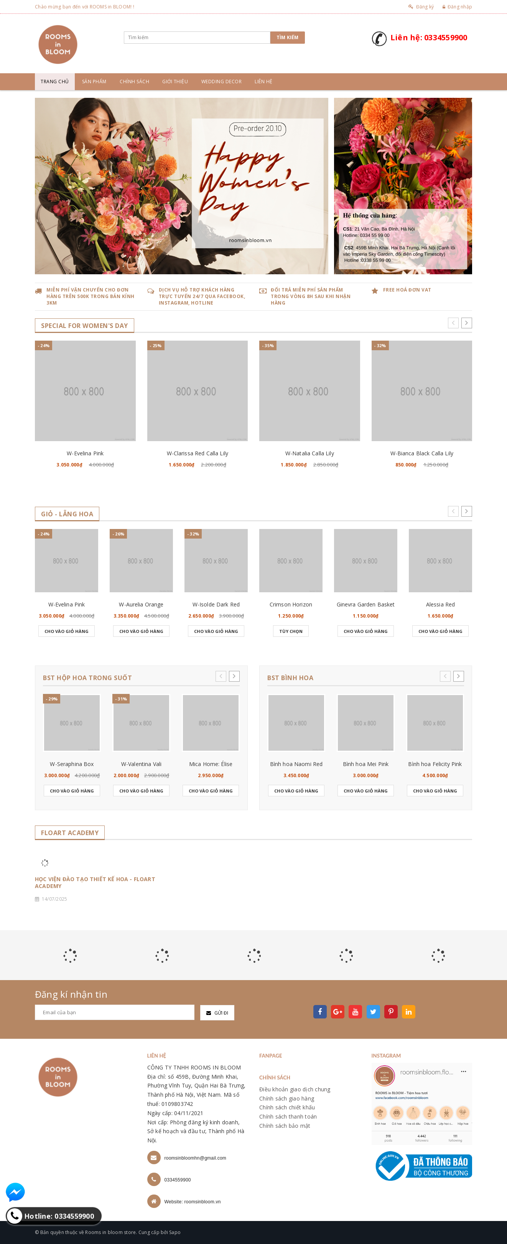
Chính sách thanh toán (288, 1116)
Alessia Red (440, 604)
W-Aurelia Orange (141, 604)
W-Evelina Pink (85, 453)
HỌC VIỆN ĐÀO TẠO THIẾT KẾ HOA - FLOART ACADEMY (95, 883)
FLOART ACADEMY (70, 833)
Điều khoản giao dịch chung (295, 1089)
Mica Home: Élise (210, 764)
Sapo (175, 1232)
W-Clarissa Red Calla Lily (198, 453)
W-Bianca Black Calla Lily (422, 453)
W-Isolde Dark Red (216, 604)
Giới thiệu (175, 81)
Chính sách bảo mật (285, 1125)
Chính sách (134, 81)
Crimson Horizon (291, 604)
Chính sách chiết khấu (287, 1107)
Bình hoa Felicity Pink (435, 764)
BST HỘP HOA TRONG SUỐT (87, 678)
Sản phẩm (94, 81)
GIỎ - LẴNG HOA (67, 514)
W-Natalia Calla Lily (309, 453)
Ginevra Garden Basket (366, 604)
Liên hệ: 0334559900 (428, 37)
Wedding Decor (221, 81)
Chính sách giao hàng (286, 1098)
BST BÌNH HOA (290, 678)
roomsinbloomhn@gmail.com (196, 1158)
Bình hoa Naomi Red (296, 764)
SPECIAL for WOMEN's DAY (84, 326)
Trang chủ (55, 81)
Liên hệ (264, 81)
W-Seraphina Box (72, 764)
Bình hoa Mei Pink (365, 764)
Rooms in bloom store (110, 1232)
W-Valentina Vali (141, 764)
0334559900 (178, 1180)
